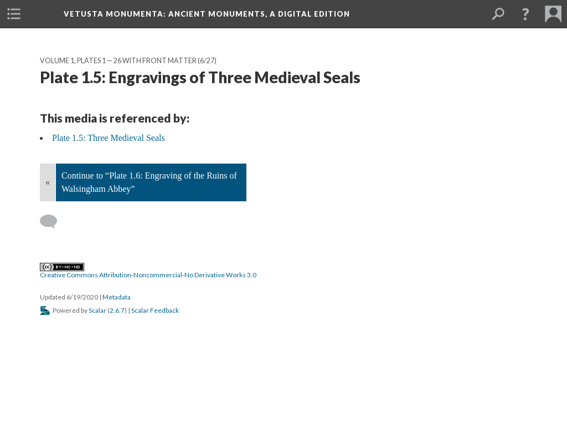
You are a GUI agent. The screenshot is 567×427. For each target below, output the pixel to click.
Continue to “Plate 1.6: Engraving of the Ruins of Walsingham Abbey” (149, 182)
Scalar (97, 310)
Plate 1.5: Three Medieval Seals (108, 138)
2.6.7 (117, 310)
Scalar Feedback (155, 310)
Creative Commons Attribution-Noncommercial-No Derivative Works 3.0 (148, 271)
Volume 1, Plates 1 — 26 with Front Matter (118, 61)
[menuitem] (14, 14)
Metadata (116, 297)
